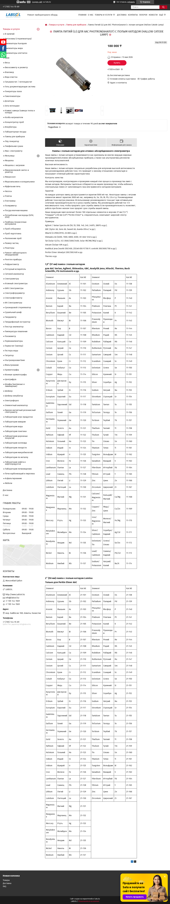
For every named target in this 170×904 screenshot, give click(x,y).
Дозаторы (9, 101)
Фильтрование (12, 365)
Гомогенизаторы (12, 96)
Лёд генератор (12, 141)
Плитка (8, 196)
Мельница (9, 156)
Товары (6, 880)
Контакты (133, 15)
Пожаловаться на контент (88, 901)
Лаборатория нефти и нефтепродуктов (15, 463)
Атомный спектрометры (16, 283)
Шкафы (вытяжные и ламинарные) (15, 385)
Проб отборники (13, 229)
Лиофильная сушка (14, 146)
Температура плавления (16, 331)
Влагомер (9, 72)
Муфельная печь (12, 186)
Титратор (9, 355)
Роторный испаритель (15, 269)
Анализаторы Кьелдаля (16, 43)
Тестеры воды (11, 350)
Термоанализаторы (14, 341)
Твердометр (10, 317)
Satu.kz (97, 899)
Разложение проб (13, 238)
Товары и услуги (103, 15)
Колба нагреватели (14, 117)
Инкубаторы (10, 127)
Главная (82, 15)
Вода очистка (11, 77)
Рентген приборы (13, 259)
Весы (7, 62)
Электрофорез (12, 400)
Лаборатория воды (14, 426)
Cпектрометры (12, 279)
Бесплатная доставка (120, 75)
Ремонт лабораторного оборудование (16, 254)
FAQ (4, 886)
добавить (131, 2)
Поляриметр (11, 205)
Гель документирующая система (20, 86)
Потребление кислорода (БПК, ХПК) (19, 216)
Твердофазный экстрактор (17, 322)
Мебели (8, 483)
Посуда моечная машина (16, 210)
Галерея (143, 15)
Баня (7, 58)
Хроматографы (12, 370)
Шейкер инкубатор (14, 396)
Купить (117, 63)
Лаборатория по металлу (16, 457)
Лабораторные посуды (15, 132)
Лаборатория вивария (15, 422)
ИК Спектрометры (13, 303)
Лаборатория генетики (15, 431)
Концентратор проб (14, 122)
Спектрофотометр (13, 298)
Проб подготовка (13, 233)
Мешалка (9, 160)
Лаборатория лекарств (16, 447)
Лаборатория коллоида (16, 443)
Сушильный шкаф (13, 312)
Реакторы (9, 248)
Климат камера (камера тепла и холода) (20, 111)
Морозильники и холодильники (20, 182)
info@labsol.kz (12, 598)
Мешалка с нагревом (15, 165)
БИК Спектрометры (14, 288)
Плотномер (10, 201)
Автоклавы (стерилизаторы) (18, 39)
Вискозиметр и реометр (16, 67)
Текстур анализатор (14, 326)
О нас (90, 15)
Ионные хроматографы (16, 374)
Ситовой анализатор (14, 274)
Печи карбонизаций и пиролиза (20, 473)
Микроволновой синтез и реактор (17, 171)
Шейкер (9, 391)
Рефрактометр (12, 264)
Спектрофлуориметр (15, 293)
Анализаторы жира (14, 48)
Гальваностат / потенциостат (18, 82)
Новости (153, 15)
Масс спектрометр (13, 151)
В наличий (9, 34)
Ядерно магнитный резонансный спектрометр (20, 411)
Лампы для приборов (76, 25)
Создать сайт (37, 2)
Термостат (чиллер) (14, 346)
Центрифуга (10, 379)
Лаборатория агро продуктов (19, 417)
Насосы (8, 191)
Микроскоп (10, 177)
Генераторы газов (13, 91)
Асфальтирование (13, 478)
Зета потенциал (12, 106)
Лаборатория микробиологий (19, 452)
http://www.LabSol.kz (15, 594)
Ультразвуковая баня (15, 360)
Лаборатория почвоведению (18, 469)
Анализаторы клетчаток (16, 53)
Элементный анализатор (16, 405)
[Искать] (163, 7)
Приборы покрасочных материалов (15, 223)
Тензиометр (10, 336)
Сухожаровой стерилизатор (18, 307)
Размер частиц (12, 243)
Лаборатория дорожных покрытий (16, 437)
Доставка (121, 15)
